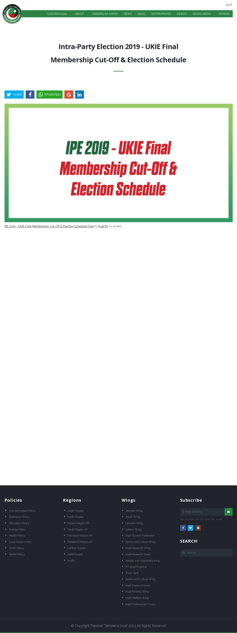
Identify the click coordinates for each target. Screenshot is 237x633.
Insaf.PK (103, 226)
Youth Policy (16, 547)
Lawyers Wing (134, 523)
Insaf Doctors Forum (138, 585)
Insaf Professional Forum (140, 604)
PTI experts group (136, 566)
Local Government (20, 541)
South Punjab (75, 510)
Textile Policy (17, 554)
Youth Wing (133, 516)
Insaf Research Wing (138, 547)
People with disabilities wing (143, 560)
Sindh (71, 560)
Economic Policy (19, 516)
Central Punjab (76, 547)
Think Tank (132, 573)
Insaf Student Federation (140, 535)
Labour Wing (133, 529)
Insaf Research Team (138, 554)
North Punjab (75, 516)
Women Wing (134, 510)
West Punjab (75, 554)
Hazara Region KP (78, 523)
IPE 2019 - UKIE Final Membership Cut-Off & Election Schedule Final (49, 226)
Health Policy (17, 535)
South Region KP (77, 529)
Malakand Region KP (80, 541)
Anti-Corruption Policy (22, 510)
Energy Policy (17, 529)
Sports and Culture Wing (140, 541)
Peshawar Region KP (80, 535)
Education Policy (19, 523)
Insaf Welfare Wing (137, 597)
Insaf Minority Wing (137, 591)
